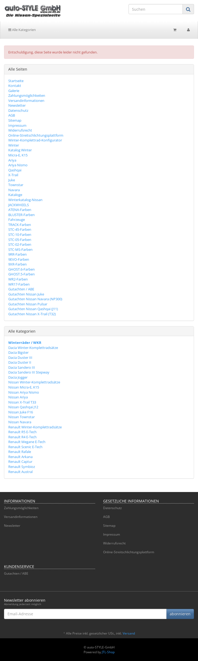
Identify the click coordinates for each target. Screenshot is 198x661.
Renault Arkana (20, 456)
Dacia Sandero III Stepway (28, 372)
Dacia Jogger (18, 377)
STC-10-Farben (19, 234)
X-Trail (13, 174)
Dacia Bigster (18, 352)
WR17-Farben (19, 284)
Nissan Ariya (18, 397)
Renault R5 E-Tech (22, 431)
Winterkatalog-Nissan (25, 199)
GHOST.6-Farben (21, 269)
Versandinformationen (26, 100)
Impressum (17, 125)
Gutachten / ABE (21, 289)
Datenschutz (18, 110)
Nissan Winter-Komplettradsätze (34, 382)
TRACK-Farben (19, 224)
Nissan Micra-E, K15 (23, 387)
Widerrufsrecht (20, 130)
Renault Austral (20, 471)
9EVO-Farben (18, 259)
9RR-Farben (17, 254)
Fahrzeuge (16, 219)
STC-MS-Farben (20, 249)
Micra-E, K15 (18, 155)
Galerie (13, 90)
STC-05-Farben (19, 239)
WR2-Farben (18, 279)
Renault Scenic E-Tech (25, 446)
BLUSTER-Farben (21, 214)
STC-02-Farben (19, 244)
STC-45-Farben (19, 229)
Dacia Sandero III (21, 367)
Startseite (16, 80)
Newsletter (17, 105)
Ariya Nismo (18, 165)
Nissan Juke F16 (20, 412)
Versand (129, 633)
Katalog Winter (20, 150)
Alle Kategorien (22, 29)
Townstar (15, 184)
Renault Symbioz (21, 466)
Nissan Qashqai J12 (23, 407)
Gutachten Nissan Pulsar (27, 304)
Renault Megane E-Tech (26, 441)
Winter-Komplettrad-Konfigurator (35, 140)
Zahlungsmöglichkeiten (26, 95)
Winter (13, 145)
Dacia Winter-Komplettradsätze (33, 347)
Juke (11, 180)
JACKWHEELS (18, 204)
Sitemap (14, 120)
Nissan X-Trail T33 (22, 402)
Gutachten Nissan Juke (26, 294)
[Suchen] (156, 9)
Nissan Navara (19, 422)
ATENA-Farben (19, 209)
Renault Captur (20, 461)
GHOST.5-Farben (21, 274)
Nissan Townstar (21, 416)
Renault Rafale (19, 451)
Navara (14, 189)
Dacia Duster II (19, 362)
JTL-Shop (108, 652)
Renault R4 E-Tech (22, 437)
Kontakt (14, 85)
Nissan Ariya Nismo (23, 392)
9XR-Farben (17, 264)
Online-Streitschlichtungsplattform (35, 135)
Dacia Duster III (20, 357)
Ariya (12, 160)
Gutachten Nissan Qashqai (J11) (33, 308)
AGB (11, 115)
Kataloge (15, 194)
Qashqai (14, 170)
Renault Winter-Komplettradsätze (35, 427)
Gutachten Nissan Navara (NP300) (35, 299)
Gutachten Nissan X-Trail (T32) (32, 314)
